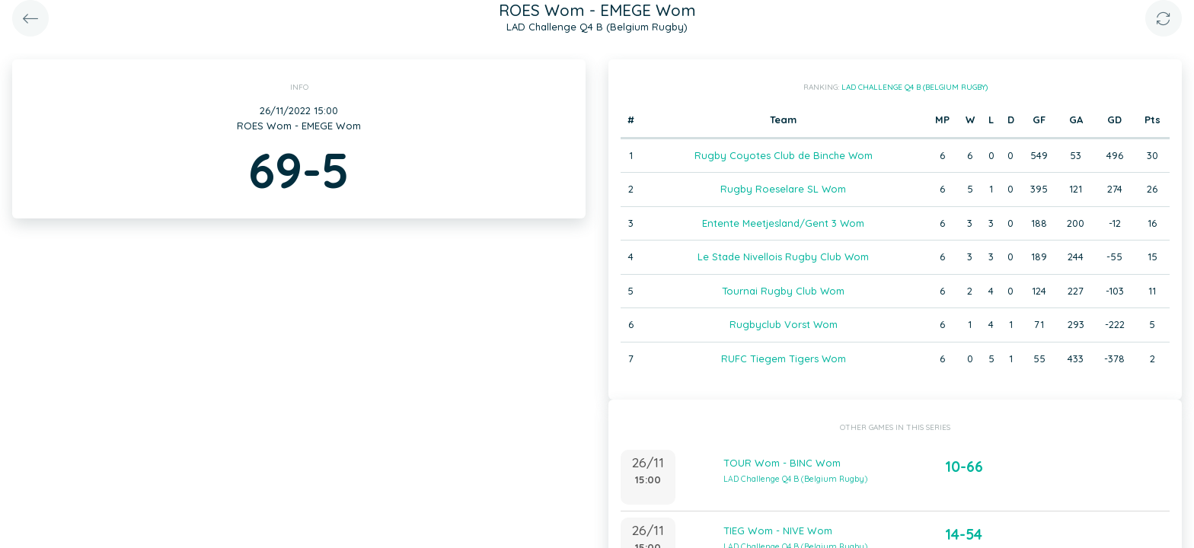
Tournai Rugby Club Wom (783, 291)
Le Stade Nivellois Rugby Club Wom (783, 256)
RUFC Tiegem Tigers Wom (783, 358)
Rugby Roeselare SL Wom (783, 189)
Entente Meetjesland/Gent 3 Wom (783, 223)
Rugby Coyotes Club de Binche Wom (783, 155)
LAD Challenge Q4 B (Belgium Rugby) (914, 87)
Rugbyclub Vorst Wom (783, 324)
